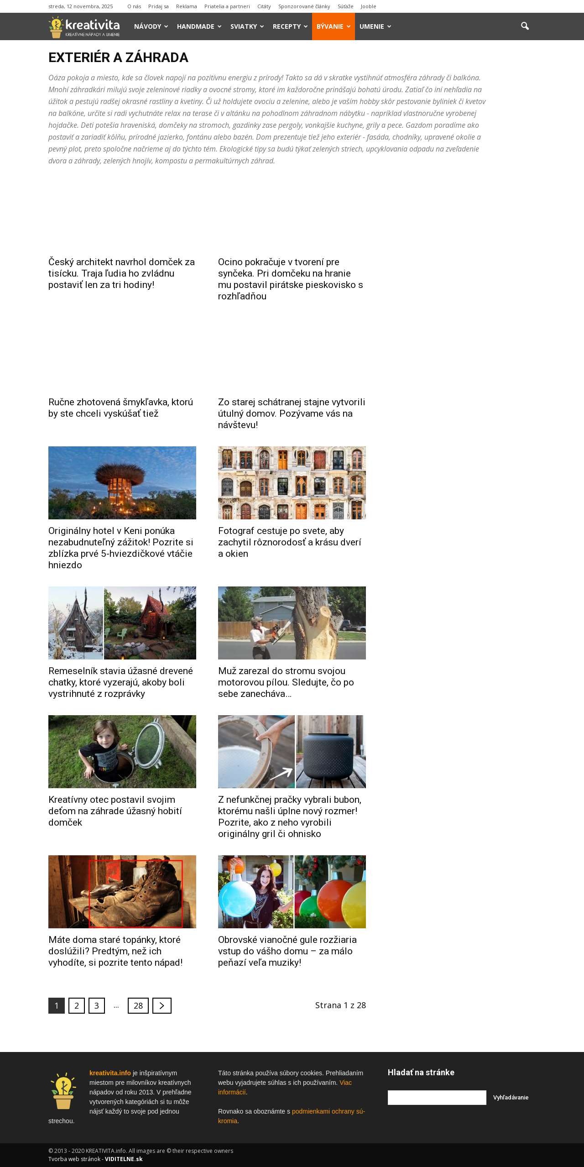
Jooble (368, 6)
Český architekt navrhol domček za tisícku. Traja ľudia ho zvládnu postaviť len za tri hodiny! (121, 273)
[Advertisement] (461, 314)
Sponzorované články (304, 6)
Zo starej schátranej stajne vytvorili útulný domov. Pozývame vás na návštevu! (291, 413)
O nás (134, 6)
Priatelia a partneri (227, 6)
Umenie (375, 26)
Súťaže (346, 6)
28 (138, 1005)
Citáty (264, 6)
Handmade (199, 26)
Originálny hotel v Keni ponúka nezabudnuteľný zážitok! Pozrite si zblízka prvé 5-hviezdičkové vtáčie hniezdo (120, 547)
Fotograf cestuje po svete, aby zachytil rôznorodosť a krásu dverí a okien (289, 542)
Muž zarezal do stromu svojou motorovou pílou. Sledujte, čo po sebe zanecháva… (286, 682)
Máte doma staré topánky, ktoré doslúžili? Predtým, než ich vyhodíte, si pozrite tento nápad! (115, 951)
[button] (525, 26)
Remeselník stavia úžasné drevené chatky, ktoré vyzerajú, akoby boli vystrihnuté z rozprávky (120, 682)
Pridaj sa (158, 6)
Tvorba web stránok (74, 1159)
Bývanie (334, 26)
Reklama (186, 6)
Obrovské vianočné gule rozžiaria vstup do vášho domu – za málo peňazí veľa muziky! (287, 951)
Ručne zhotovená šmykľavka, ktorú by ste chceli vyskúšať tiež (120, 408)
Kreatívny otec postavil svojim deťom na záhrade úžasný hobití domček (115, 811)
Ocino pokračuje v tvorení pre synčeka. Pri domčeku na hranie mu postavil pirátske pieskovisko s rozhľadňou (290, 279)
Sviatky (247, 26)
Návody (151, 26)
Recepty (290, 26)
